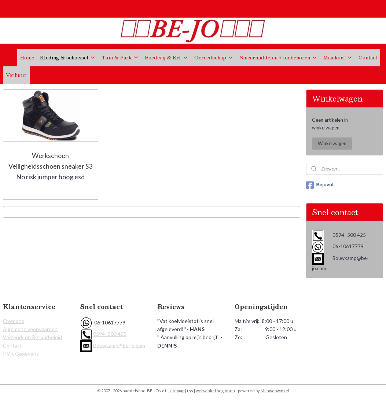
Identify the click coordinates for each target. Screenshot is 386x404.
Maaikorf (338, 58)
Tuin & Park (120, 58)
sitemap (176, 390)
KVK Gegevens (21, 353)
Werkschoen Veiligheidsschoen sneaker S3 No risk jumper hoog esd (50, 166)
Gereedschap (214, 58)
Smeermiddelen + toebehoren (278, 58)
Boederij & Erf (166, 58)
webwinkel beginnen (215, 390)
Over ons (13, 321)
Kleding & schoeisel (68, 58)
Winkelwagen (332, 143)
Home (27, 58)
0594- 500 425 (109, 334)
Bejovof (320, 185)
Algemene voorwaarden (30, 329)
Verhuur (16, 75)
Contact (368, 58)
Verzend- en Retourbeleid (32, 337)
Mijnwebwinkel (275, 390)
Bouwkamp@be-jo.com (119, 345)
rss (190, 390)
